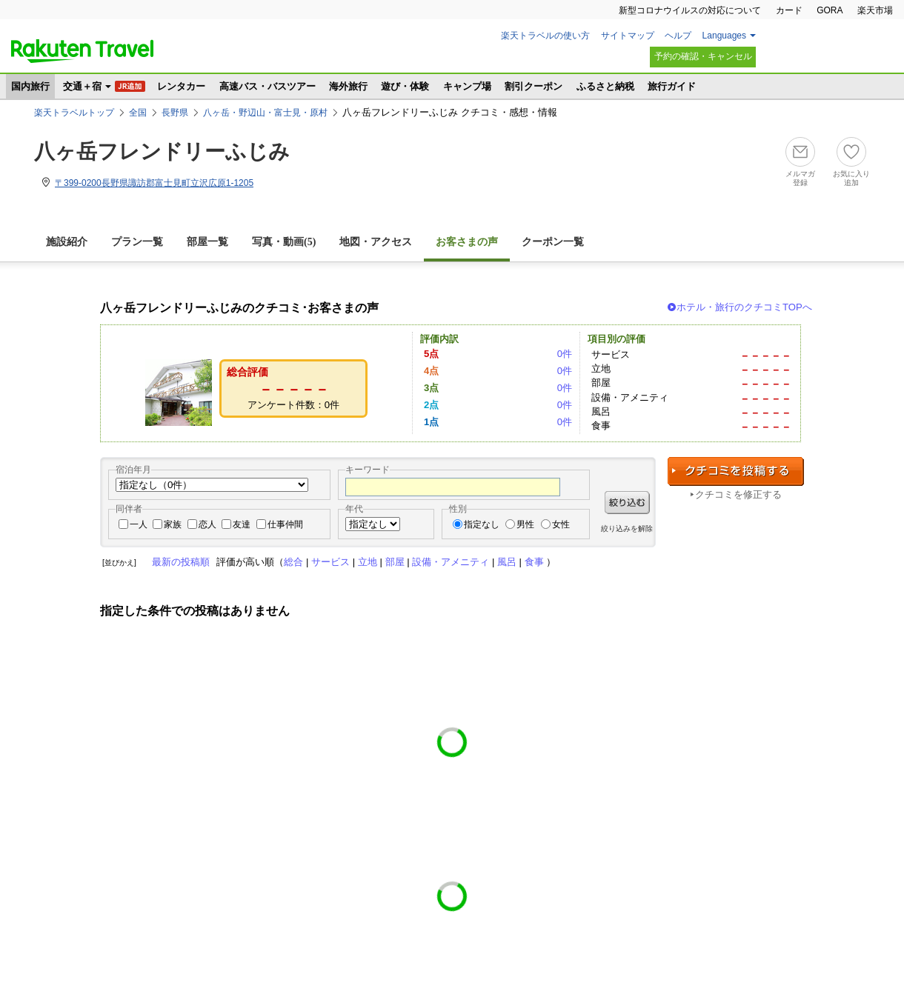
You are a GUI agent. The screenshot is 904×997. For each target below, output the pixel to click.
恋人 (207, 524)
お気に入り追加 (851, 178)
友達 (241, 524)
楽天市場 (875, 10)
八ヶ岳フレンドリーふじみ (162, 151)
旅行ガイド (672, 86)
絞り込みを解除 (627, 528)
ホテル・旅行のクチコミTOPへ (744, 307)
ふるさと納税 (605, 86)
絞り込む (627, 502)
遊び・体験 (405, 86)
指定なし (481, 524)
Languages (724, 35)
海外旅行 (348, 86)
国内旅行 (30, 86)
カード (789, 10)
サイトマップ (627, 35)
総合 (293, 561)
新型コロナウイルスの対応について (690, 10)
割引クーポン (533, 86)
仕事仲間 (285, 524)
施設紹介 (66, 241)
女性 (561, 524)
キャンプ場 (467, 86)
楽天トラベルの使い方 (545, 35)
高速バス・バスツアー (267, 86)
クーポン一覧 (553, 241)
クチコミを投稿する (736, 471)
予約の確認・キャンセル (703, 56)
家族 (173, 524)
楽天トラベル (82, 51)
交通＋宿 (82, 86)
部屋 (395, 561)
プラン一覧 (137, 241)
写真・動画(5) (284, 241)
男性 (525, 524)
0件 (564, 353)
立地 (367, 561)
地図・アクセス (375, 241)
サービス (330, 561)
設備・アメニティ (450, 561)
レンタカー (181, 86)
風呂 (506, 561)
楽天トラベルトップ (74, 112)
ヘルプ (678, 35)
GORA (829, 10)
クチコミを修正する (738, 494)
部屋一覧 (207, 241)
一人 (138, 524)
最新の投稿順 (181, 561)
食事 (534, 561)
